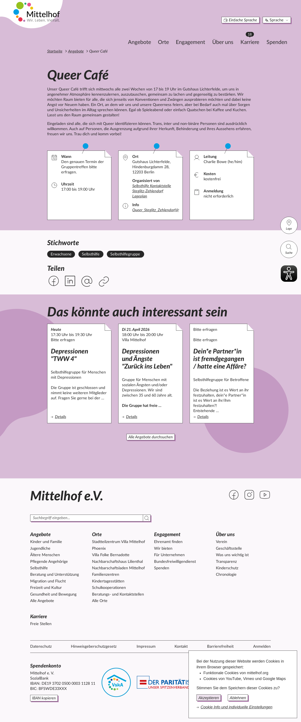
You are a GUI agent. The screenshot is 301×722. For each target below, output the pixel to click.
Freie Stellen (40, 624)
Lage (289, 224)
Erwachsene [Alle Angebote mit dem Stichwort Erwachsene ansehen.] (61, 254)
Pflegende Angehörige (49, 562)
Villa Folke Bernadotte (110, 555)
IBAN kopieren (44, 698)
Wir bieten (163, 549)
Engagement (170, 36)
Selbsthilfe (39, 568)
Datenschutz (41, 647)
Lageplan (139, 196)
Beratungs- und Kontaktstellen (118, 594)
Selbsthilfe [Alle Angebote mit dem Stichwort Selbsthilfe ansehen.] (91, 254)
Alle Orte (100, 601)
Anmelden (262, 647)
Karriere (232, 35)
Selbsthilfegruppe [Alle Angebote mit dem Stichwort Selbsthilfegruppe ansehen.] (125, 254)
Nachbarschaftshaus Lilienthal (117, 562)
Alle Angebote (42, 601)
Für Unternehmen (169, 555)
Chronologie (226, 575)
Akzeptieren (208, 698)
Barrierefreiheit (220, 647)
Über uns (203, 36)
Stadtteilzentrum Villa (118, 542)
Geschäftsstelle (229, 549)
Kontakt (181, 647)
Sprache (257, 14)
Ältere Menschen (45, 555)
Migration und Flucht (48, 581)
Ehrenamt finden (168, 542)
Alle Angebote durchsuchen (150, 437)
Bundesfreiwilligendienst (175, 562)
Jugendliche (40, 549)
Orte (143, 36)
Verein (221, 542)
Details (79, 416)
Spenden (257, 36)
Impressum (146, 647)
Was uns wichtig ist (232, 555)
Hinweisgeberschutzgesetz (94, 647)
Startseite (54, 51)
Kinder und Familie (46, 542)
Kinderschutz (227, 568)
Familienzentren (105, 575)
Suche (289, 248)
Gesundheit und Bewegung (53, 594)
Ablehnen (238, 698)
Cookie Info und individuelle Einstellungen (236, 707)
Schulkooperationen (109, 588)
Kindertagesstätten (108, 581)
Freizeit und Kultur (46, 588)
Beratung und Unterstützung (54, 575)
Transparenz (226, 562)
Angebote (119, 36)
